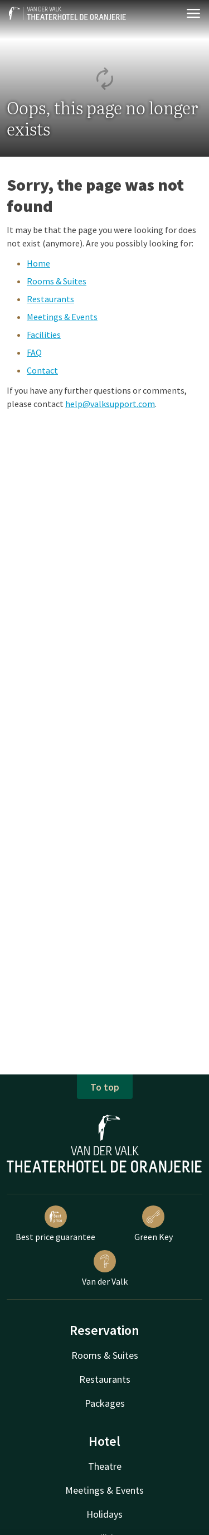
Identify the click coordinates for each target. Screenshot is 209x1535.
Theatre (104, 1466)
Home (38, 263)
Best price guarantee (55, 1223)
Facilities (44, 334)
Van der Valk (105, 1268)
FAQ (34, 352)
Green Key (153, 1223)
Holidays (104, 1514)
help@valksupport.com (110, 403)
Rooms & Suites (56, 281)
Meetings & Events (62, 316)
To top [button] (104, 1087)
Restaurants (50, 298)
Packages (105, 1403)
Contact (42, 370)
